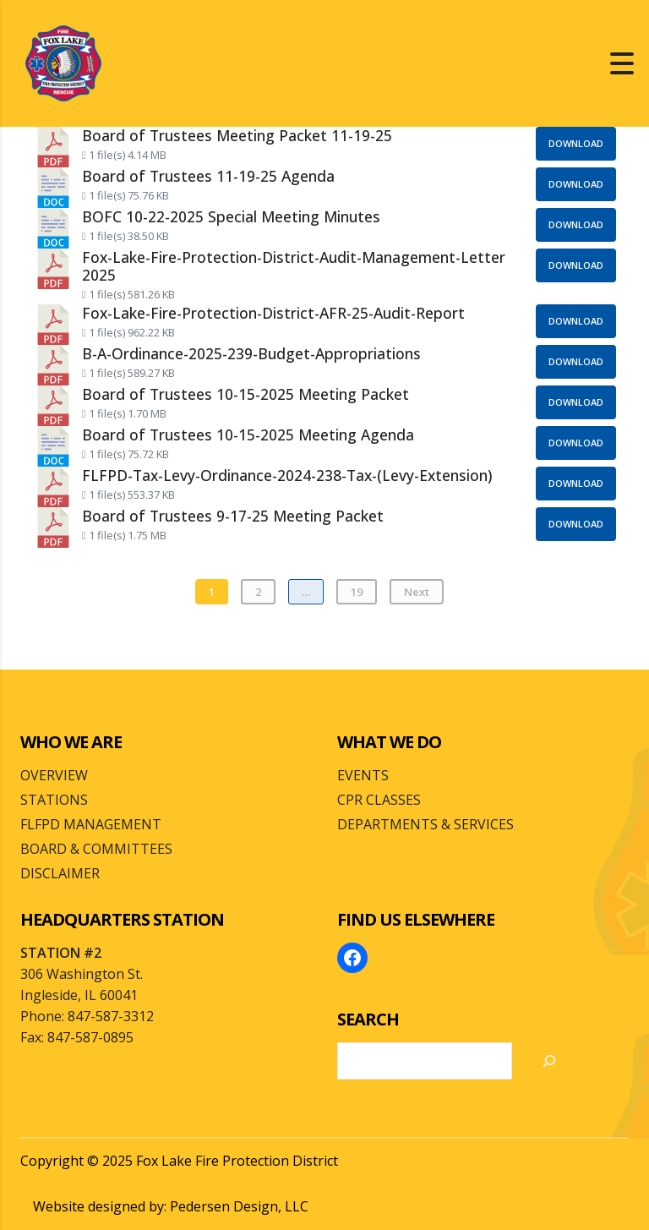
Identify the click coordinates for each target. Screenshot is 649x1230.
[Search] (549, 1061)
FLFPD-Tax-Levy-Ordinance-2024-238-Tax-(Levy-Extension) (287, 475)
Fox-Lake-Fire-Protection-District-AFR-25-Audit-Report (273, 313)
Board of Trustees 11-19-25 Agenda (208, 176)
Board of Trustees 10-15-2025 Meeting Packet (245, 394)
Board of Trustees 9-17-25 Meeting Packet (233, 516)
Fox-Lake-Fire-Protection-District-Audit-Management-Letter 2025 (293, 266)
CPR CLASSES (379, 799)
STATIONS (54, 799)
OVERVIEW (54, 775)
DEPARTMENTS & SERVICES (425, 824)
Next (416, 591)
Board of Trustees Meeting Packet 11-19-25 (237, 135)
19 (357, 591)
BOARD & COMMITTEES (96, 848)
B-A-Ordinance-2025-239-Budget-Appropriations (251, 353)
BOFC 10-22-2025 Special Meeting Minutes (231, 216)
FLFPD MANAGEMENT (90, 824)
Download (575, 143)
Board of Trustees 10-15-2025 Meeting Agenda (248, 434)
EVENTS (363, 775)
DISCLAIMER (60, 873)
